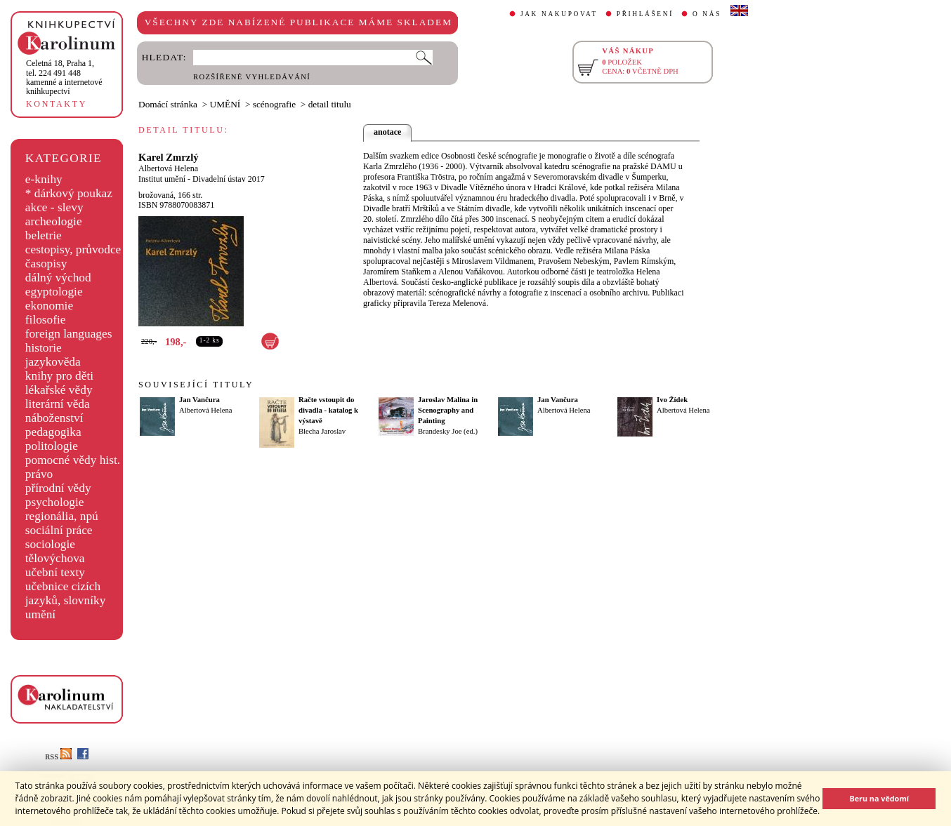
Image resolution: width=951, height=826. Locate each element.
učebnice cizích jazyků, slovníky (65, 593)
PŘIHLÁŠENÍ (645, 14)
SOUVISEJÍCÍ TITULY (196, 384)
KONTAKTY (56, 104)
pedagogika (53, 432)
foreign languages (68, 333)
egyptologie (54, 291)
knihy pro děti (59, 375)
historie (43, 347)
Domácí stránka (167, 104)
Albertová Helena (168, 168)
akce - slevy (54, 207)
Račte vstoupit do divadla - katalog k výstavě (328, 410)
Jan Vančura (199, 400)
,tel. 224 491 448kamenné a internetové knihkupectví (64, 77)
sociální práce (59, 530)
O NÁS (707, 14)
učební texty (55, 572)
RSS (58, 757)
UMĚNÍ (225, 104)
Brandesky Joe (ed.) (448, 431)
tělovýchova (55, 558)
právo (39, 474)
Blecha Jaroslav (322, 431)
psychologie (54, 502)
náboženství (54, 418)
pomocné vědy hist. (72, 460)
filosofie (45, 319)
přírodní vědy (58, 488)
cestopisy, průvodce (73, 249)
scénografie (274, 104)
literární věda (57, 404)
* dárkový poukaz (68, 193)
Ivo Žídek (672, 400)
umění (40, 614)
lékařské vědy (59, 390)
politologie (51, 446)
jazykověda (53, 361)
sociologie (50, 544)
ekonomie (49, 305)
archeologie (53, 221)
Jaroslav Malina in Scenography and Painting (448, 410)
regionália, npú (61, 516)
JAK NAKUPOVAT (559, 14)
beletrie (43, 235)
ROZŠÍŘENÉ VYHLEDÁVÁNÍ (251, 77)
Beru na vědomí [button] (879, 798)
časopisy (46, 263)
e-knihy (44, 179)
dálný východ (58, 277)
